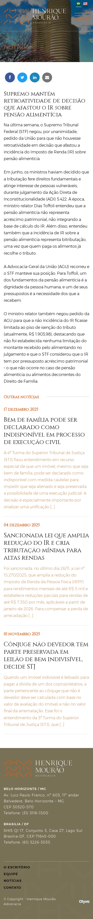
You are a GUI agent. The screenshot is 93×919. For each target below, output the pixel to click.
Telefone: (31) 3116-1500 (26, 813)
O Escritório (17, 867)
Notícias (13, 881)
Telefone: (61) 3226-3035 (27, 842)
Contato (12, 887)
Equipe (11, 874)
